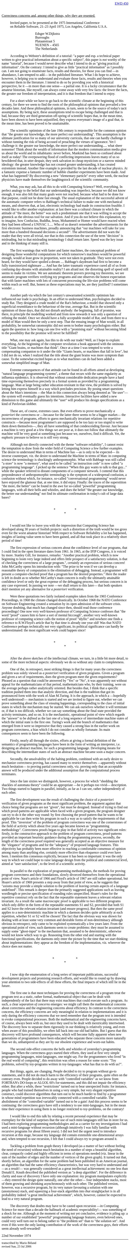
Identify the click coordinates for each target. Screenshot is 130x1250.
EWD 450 (121, 3)
